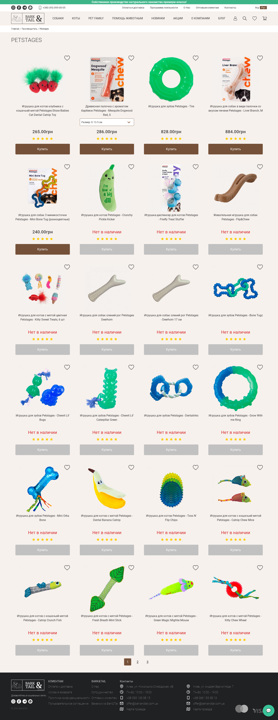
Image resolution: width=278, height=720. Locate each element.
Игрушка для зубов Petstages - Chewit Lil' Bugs (43, 417)
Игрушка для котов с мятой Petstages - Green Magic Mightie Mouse (171, 618)
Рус (263, 7)
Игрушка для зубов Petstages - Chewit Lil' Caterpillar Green (107, 417)
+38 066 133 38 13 (205, 698)
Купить (42, 149)
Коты (76, 18)
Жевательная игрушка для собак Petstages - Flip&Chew (235, 217)
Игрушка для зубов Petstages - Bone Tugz (235, 315)
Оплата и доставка (133, 7)
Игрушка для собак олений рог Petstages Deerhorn (107, 317)
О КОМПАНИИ (200, 18)
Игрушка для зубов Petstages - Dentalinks (171, 415)
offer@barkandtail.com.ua (142, 703)
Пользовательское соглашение (68, 703)
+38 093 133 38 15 (138, 698)
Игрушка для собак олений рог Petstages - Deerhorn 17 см (171, 317)
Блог (222, 18)
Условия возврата (60, 692)
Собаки (57, 18)
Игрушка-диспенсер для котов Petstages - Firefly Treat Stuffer (171, 217)
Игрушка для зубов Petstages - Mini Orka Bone (42, 518)
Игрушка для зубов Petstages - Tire (171, 106)
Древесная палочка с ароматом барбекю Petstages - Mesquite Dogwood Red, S (106, 111)
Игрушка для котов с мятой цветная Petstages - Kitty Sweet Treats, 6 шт (42, 317)
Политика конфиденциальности (69, 698)
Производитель (29, 29)
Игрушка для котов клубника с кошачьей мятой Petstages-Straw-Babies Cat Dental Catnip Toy (42, 111)
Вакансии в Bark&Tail (104, 703)
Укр (257, 7)
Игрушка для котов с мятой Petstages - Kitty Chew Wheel (235, 618)
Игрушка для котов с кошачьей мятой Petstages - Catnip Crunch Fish (42, 618)
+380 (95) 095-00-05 (54, 7)
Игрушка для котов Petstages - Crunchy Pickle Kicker (107, 217)
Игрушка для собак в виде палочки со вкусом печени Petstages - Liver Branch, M (235, 108)
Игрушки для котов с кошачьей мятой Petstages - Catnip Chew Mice (235, 518)
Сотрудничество (102, 692)
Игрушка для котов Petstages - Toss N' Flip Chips (171, 518)
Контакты (230, 7)
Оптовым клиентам (207, 7)
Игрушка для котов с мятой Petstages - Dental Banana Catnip (107, 518)
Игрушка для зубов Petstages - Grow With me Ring (236, 417)
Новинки (158, 18)
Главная (15, 29)
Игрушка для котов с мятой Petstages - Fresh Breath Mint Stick (107, 618)
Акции (178, 18)
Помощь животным (127, 18)
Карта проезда (136, 709)
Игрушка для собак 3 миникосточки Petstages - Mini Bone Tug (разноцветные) (42, 217)
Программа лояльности (164, 7)
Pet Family (96, 18)
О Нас (187, 7)
